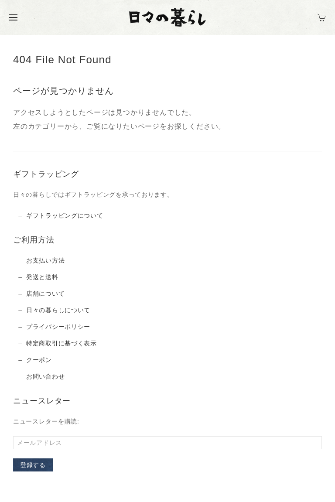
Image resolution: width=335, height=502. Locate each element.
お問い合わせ (45, 376)
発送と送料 (42, 276)
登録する (33, 464)
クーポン (39, 359)
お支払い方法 (45, 260)
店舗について (45, 293)
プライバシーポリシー (58, 326)
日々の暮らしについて (58, 310)
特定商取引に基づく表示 (61, 343)
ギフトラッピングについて (64, 215)
